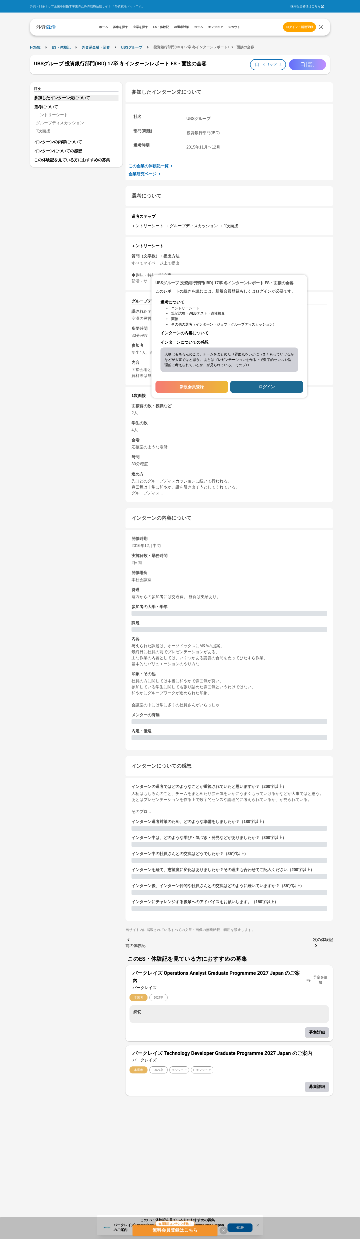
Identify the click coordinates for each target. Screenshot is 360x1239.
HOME (35, 47)
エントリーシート (52, 115)
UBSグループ (131, 47)
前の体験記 (136, 942)
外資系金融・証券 (96, 47)
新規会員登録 (192, 387)
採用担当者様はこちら (305, 6)
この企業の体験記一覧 (151, 166)
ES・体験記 (61, 47)
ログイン (267, 387)
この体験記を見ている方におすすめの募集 (72, 160)
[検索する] (321, 27)
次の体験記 (323, 943)
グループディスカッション (60, 123)
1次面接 (43, 131)
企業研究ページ (145, 174)
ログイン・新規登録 (299, 27)
